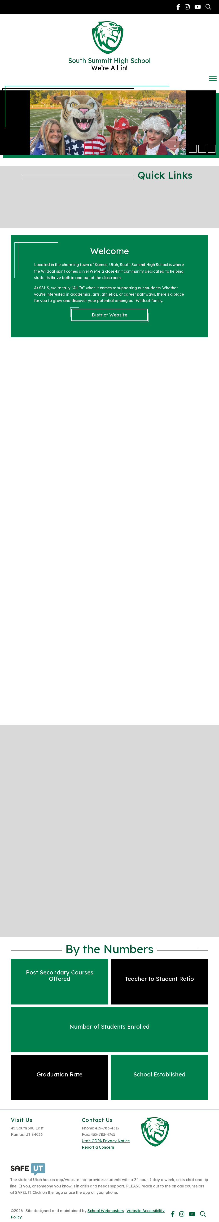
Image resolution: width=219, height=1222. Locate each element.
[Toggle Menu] (213, 78)
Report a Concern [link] (98, 1147)
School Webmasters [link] (106, 1210)
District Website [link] (109, 315)
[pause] (211, 149)
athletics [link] (109, 294)
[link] (178, 6)
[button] (193, 149)
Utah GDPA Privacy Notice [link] (106, 1140)
